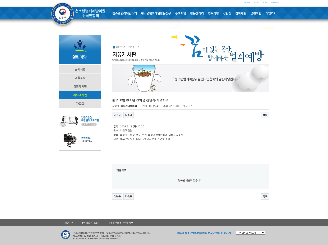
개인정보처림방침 (90, 222)
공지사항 (80, 69)
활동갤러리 (197, 13)
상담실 (227, 13)
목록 (265, 114)
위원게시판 (80, 86)
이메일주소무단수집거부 (120, 222)
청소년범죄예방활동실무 (156, 13)
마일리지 (270, 13)
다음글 (128, 114)
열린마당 (255, 13)
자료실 (80, 103)
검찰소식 (80, 78)
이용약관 (68, 222)
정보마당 (213, 13)
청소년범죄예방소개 (124, 13)
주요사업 (180, 13)
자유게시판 (80, 95)
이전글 (117, 114)
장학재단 (240, 13)
